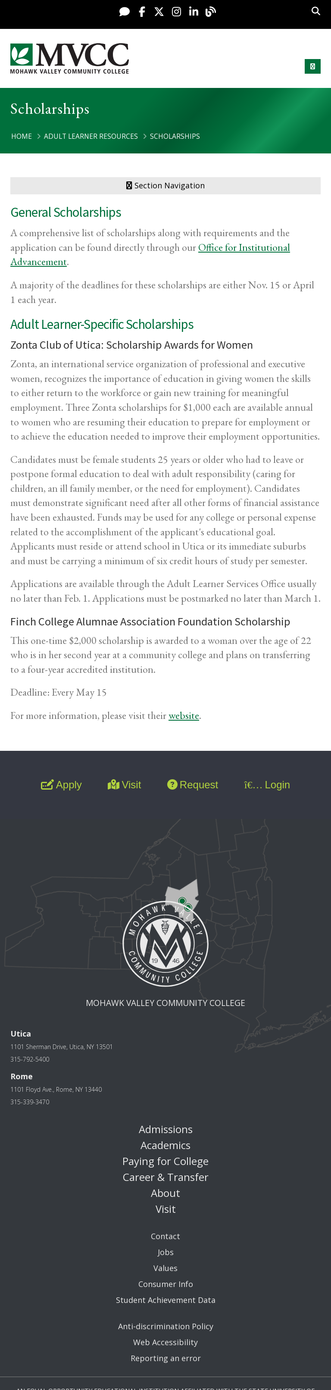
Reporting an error (166, 1358)
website (184, 715)
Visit (124, 784)
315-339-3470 (29, 1102)
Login (267, 784)
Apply (61, 784)
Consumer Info (165, 1284)
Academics (165, 1145)
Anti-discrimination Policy (165, 1326)
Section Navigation (165, 185)
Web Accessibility (165, 1342)
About (165, 1193)
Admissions (166, 1129)
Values (165, 1268)
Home (21, 136)
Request (192, 784)
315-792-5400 (29, 1059)
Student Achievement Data (165, 1300)
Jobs (166, 1252)
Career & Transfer (166, 1177)
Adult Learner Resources (91, 136)
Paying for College (165, 1161)
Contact (165, 1236)
